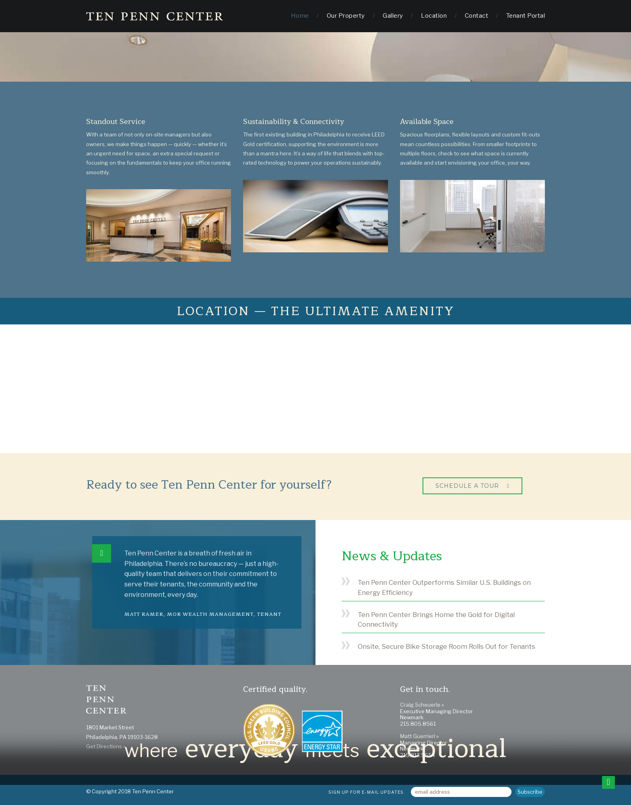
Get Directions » (106, 746)
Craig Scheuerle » (422, 705)
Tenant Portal (525, 15)
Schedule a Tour (467, 485)
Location (434, 15)
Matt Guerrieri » (419, 736)
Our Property (346, 15)
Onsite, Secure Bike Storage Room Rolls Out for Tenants (446, 646)
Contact (477, 15)
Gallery (393, 15)
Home (300, 15)
